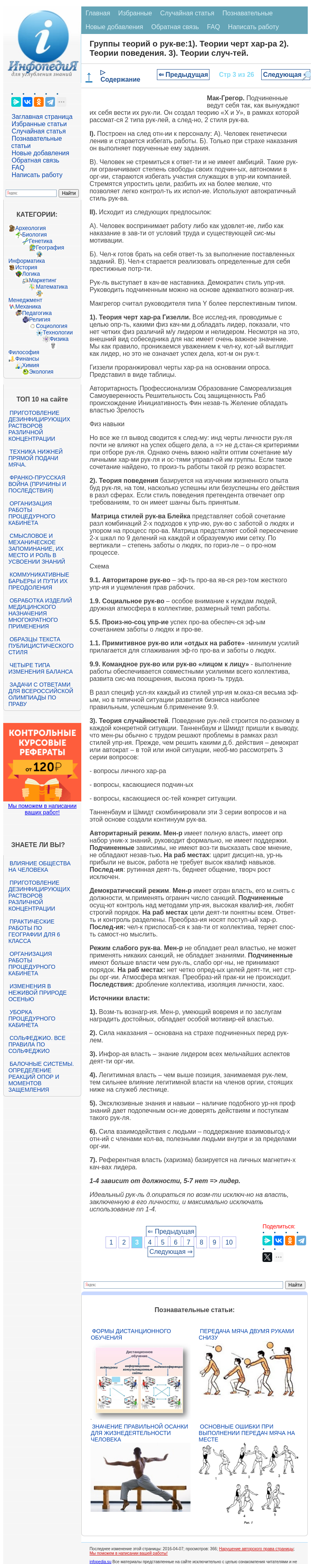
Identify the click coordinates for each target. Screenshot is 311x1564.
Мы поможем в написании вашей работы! (128, 1553)
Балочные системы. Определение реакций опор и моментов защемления (41, 1077)
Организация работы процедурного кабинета (31, 513)
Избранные (135, 13)
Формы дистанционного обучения (131, 1334)
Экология (41, 371)
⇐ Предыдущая (183, 74)
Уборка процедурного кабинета (31, 1018)
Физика (59, 339)
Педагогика (37, 313)
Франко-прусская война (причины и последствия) (37, 484)
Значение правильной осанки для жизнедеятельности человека (139, 1433)
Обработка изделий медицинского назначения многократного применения (40, 613)
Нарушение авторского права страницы (256, 1549)
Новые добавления (41, 153)
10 (229, 1242)
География (50, 247)
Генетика (41, 241)
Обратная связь (35, 160)
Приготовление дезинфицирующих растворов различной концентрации (39, 426)
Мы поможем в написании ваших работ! (42, 809)
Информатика (26, 261)
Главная (97, 13)
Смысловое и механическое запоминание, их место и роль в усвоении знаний (36, 549)
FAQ (18, 167)
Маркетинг (43, 280)
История (26, 267)
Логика (31, 274)
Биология (34, 234)
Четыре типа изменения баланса (40, 668)
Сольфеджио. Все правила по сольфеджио (37, 1044)
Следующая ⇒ (286, 74)
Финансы (27, 358)
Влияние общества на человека (39, 866)
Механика (28, 306)
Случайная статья (39, 131)
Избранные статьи (39, 123)
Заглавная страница (42, 116)
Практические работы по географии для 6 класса (34, 931)
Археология (30, 228)
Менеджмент (25, 300)
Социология (52, 326)
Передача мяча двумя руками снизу (246, 1334)
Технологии (58, 332)
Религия (40, 319)
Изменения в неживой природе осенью (37, 992)
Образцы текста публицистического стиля (41, 645)
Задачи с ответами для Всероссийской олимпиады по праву (40, 694)
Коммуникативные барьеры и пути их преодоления (38, 581)
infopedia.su (100, 1562)
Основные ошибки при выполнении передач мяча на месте (247, 1433)
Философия (23, 352)
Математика (52, 286)
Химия (30, 365)
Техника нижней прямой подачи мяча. (35, 458)
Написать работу (37, 174)
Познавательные (247, 13)
